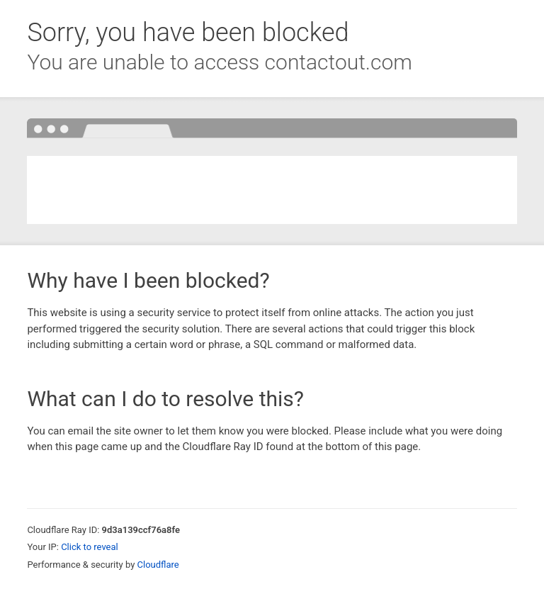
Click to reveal (89, 547)
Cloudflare (158, 564)
